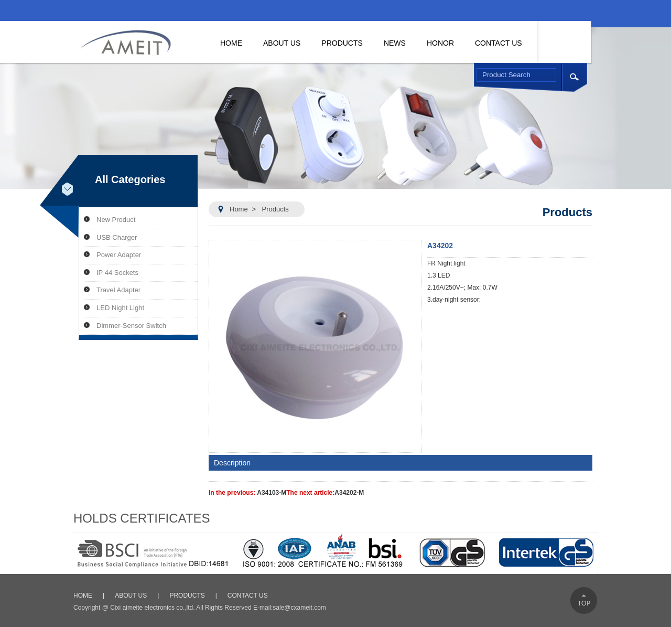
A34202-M (349, 492)
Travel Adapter (118, 290)
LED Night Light (120, 308)
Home (239, 209)
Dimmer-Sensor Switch (131, 326)
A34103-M (271, 492)
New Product (115, 220)
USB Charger (116, 237)
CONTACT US (248, 595)
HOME (82, 595)
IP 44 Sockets (117, 273)
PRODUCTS (186, 595)
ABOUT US (131, 595)
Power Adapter (118, 255)
